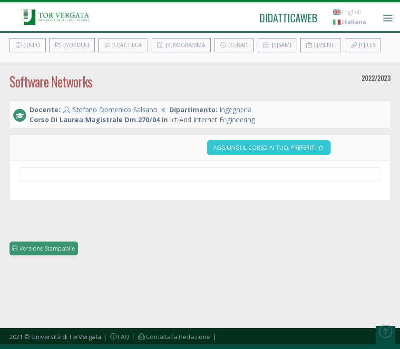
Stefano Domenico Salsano (115, 109)
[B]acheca (123, 45)
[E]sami (277, 45)
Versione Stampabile (43, 248)
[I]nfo (27, 45)
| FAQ (116, 336)
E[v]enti (320, 45)
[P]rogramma (181, 45)
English (347, 12)
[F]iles (362, 45)
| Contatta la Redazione (170, 336)
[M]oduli (72, 45)
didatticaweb (288, 17)
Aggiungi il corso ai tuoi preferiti (268, 148)
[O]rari (234, 45)
